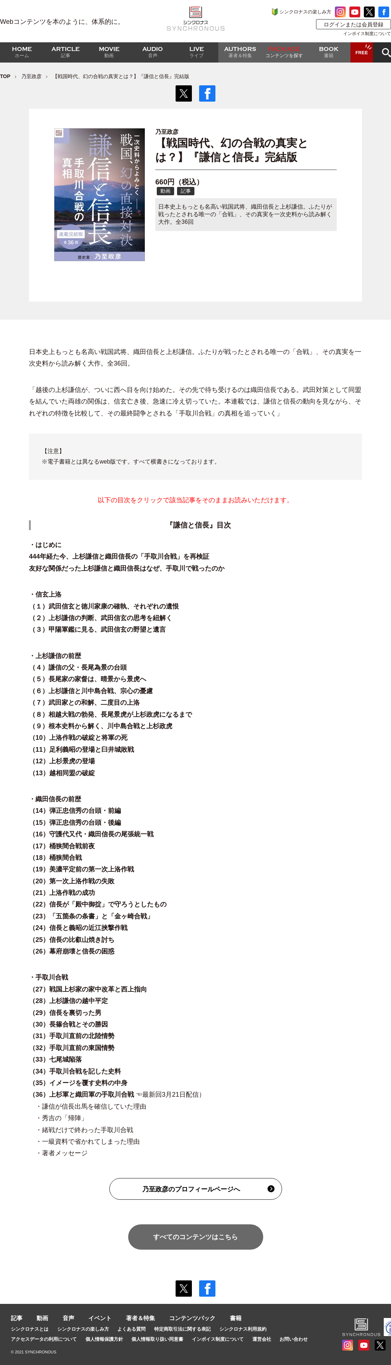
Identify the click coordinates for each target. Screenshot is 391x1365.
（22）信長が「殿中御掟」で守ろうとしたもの (98, 904)
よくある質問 (131, 1329)
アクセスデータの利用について (44, 1339)
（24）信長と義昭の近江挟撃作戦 (78, 927)
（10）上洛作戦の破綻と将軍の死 (78, 737)
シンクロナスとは (30, 1329)
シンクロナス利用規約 (242, 1329)
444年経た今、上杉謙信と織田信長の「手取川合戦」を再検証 (119, 556)
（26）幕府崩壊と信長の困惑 (72, 951)
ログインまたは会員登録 (353, 24)
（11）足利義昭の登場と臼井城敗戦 (81, 749)
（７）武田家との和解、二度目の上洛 (84, 702)
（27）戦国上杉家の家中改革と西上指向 (89, 989)
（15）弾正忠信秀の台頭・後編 (78, 822)
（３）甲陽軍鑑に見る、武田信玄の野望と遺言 (97, 629)
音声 (68, 1318)
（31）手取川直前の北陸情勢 (71, 1036)
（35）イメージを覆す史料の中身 (78, 1083)
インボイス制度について (367, 33)
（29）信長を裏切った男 (65, 1012)
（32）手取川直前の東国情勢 (71, 1048)
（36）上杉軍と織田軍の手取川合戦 (81, 1094)
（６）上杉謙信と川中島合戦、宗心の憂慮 (91, 691)
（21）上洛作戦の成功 (63, 892)
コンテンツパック (192, 1318)
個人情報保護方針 (104, 1339)
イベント (100, 1318)
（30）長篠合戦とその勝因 (68, 1024)
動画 (42, 1318)
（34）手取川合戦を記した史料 (75, 1071)
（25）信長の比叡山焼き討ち (72, 939)
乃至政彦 (31, 76)
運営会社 (261, 1339)
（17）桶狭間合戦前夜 (63, 846)
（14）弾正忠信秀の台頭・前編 (78, 810)
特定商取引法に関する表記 (182, 1329)
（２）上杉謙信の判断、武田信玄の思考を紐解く (100, 618)
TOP (5, 76)
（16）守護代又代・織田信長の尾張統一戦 (94, 834)
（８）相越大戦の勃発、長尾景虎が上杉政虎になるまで (110, 714)
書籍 (235, 1318)
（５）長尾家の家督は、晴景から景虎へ (87, 679)
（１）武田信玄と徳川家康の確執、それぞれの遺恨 (104, 606)
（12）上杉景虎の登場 (62, 761)
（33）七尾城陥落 (55, 1059)
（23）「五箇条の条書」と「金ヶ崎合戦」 (91, 916)
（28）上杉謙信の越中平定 (68, 1000)
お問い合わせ (293, 1339)
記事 (16, 1318)
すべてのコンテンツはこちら (195, 1237)
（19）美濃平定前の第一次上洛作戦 (81, 869)
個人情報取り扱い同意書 (157, 1339)
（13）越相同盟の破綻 (75, 773)
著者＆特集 (140, 1318)
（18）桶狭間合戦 (55, 857)
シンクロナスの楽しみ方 (305, 11)
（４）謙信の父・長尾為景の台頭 (78, 667)
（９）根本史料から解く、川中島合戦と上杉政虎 (100, 726)
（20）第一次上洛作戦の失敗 (71, 881)
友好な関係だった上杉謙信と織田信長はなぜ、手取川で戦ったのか (126, 568)
